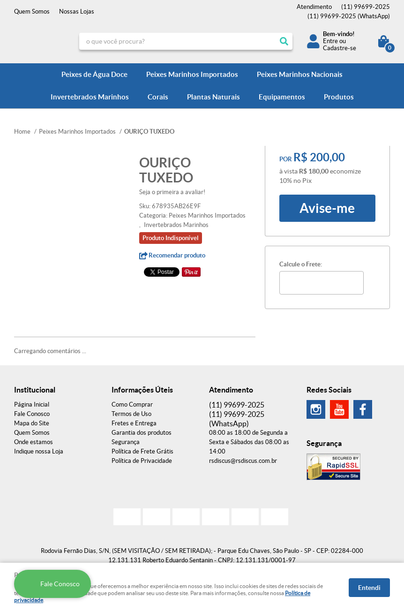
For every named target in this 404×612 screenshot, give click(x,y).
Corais (158, 97)
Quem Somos (32, 11)
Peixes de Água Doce (94, 74)
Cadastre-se (339, 48)
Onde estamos (33, 442)
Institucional (34, 389)
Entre (330, 41)
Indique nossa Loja (38, 451)
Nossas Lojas (76, 11)
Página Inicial (31, 404)
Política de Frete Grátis (142, 451)
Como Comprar (132, 404)
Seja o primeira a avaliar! (172, 192)
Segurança (126, 442)
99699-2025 (365, 6)
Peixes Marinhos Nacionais (300, 74)
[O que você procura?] (284, 41)
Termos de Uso (131, 413)
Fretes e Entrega (134, 423)
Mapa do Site (31, 423)
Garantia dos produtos (142, 432)
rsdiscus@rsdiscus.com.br (243, 460)
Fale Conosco (32, 413)
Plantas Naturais (213, 97)
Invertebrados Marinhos (90, 97)
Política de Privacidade (142, 460)
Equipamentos (282, 97)
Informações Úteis (142, 389)
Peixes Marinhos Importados (192, 74)
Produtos (339, 97)
